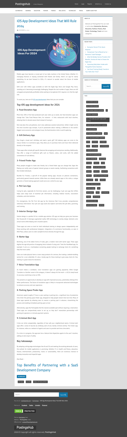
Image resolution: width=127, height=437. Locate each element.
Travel (81, 10)
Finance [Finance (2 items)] (96, 163)
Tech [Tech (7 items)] (97, 192)
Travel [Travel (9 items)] (88, 196)
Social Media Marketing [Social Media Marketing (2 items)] (93, 184)
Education (37, 10)
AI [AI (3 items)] (106, 110)
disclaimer (22, 417)
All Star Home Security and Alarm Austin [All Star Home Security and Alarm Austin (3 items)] (96, 120)
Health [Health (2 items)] (89, 167)
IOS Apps (28, 382)
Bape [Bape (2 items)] (106, 133)
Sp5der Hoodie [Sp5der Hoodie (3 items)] (91, 188)
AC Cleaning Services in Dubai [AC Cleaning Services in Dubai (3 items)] (95, 110)
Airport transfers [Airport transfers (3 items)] (92, 114)
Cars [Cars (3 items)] (88, 146)
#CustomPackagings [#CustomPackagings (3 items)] (92, 106)
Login (82, 4)
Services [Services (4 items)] (102, 180)
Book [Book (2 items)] (88, 142)
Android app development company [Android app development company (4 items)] (96, 125)
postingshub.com (26, 401)
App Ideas (20, 382)
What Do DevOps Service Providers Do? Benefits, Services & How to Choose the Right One (97, 59)
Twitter (31, 405)
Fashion (45, 10)
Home (76, 4)
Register (89, 4)
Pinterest (44, 405)
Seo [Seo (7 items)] (96, 180)
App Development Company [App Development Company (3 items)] (94, 133)
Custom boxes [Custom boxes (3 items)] (104, 146)
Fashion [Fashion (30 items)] (89, 163)
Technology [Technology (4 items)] (105, 192)
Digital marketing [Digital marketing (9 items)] (92, 158)
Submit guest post (91, 10)
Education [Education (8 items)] (102, 158)
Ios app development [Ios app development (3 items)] (99, 167)
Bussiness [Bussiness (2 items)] (103, 142)
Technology (72, 10)
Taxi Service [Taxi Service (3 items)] (90, 192)
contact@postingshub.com (29, 422)
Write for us (98, 4)
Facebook (24, 405)
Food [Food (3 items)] (103, 163)
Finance (53, 10)
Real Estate (62, 10)
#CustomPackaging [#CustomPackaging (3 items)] (92, 102)
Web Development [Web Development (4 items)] (92, 205)
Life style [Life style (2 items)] (104, 171)
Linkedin (37, 405)
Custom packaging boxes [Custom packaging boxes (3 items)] (94, 154)
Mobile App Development (40, 382)
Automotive (18, 10)
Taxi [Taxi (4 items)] (99, 188)
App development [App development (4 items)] (91, 129)
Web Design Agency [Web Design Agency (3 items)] (92, 201)
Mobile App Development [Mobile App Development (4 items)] (101, 175)
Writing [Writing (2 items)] (101, 205)
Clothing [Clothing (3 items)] (95, 146)
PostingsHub (22, 4)
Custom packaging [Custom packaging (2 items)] (92, 150)
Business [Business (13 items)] (94, 142)
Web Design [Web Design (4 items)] (96, 196)
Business (28, 10)
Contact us (108, 4)
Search (106, 86)
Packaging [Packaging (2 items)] (90, 180)
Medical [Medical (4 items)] (89, 175)
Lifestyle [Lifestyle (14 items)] (96, 171)
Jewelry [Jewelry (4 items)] (89, 171)
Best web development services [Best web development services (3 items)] (95, 137)
